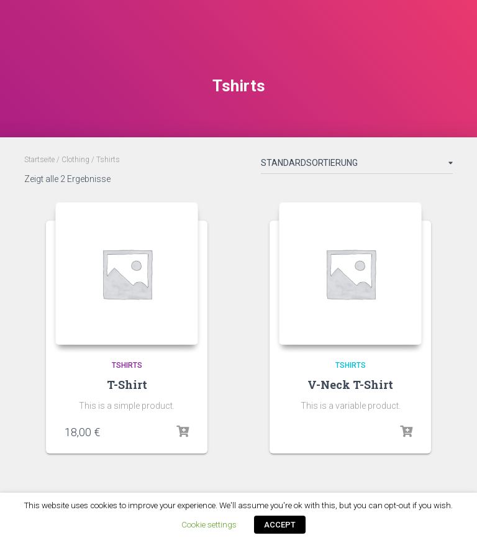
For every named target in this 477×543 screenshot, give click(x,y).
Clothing (75, 159)
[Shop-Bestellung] (357, 165)
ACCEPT (280, 524)
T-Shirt (127, 384)
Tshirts (127, 365)
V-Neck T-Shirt (350, 384)
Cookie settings (209, 524)
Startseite (39, 159)
